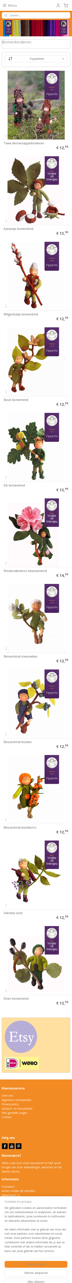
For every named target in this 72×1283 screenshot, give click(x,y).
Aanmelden (12, 1249)
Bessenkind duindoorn (20, 827)
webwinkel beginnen (20, 1276)
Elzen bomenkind (16, 998)
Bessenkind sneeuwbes (20, 656)
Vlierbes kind (13, 913)
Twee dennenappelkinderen (24, 143)
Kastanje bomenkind (18, 228)
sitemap (55, 1269)
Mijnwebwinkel (54, 1276)
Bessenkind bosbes (18, 741)
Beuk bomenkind (16, 399)
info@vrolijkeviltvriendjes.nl (22, 1212)
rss (63, 1269)
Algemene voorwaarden (16, 1100)
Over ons (7, 1095)
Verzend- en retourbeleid (17, 1108)
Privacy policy (10, 1104)
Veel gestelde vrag (13, 1113)
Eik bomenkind (14, 485)
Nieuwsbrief (12, 1155)
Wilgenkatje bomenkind (21, 314)
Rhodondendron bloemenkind (25, 570)
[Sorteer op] (36, 59)
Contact (7, 1117)
